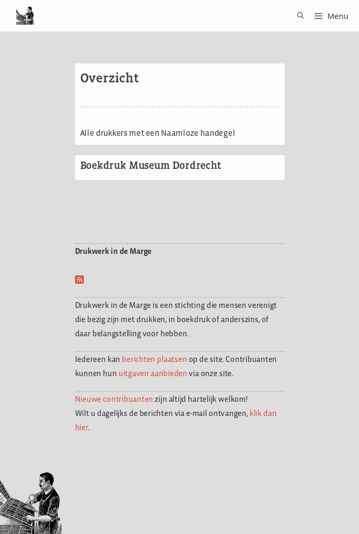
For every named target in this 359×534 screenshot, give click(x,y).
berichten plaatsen (154, 359)
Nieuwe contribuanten (114, 398)
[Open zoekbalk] (297, 15)
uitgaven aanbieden (152, 373)
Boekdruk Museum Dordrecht (150, 165)
